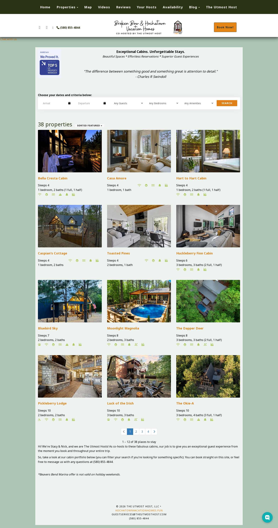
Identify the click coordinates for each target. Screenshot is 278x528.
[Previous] (124, 431)
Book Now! (225, 27)
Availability (173, 7)
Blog (193, 7)
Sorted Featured (89, 125)
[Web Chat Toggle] (267, 517)
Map (88, 7)
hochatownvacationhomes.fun (139, 510)
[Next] (154, 431)
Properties (66, 7)
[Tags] (198, 103)
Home (45, 7)
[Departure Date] (89, 103)
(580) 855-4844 (68, 28)
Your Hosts (147, 7)
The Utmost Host (221, 7)
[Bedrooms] (162, 103)
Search (227, 103)
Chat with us (8, 39)
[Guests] (127, 103)
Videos (104, 7)
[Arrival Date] (54, 103)
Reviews (123, 7)
